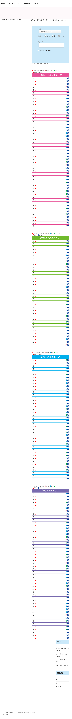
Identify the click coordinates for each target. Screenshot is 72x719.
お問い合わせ (37, 3)
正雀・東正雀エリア (62, 659)
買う (57, 683)
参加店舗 (27, 3)
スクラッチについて (15, 3)
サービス (58, 686)
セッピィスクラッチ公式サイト (20, 712)
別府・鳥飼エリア (61, 665)
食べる (58, 680)
